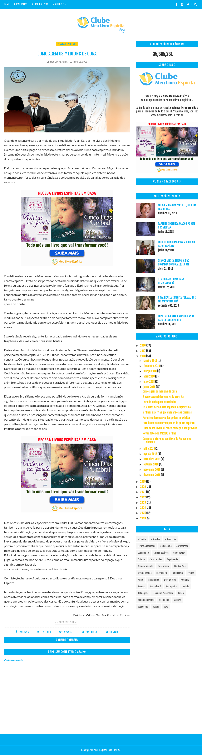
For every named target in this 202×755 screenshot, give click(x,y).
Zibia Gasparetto (146, 599)
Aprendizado (182, 546)
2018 (143, 356)
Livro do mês (170, 579)
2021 (143, 492)
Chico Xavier (179, 552)
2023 (143, 502)
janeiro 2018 (150, 360)
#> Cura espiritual (66, 622)
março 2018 (150, 371)
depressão (143, 606)
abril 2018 (149, 376)
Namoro (141, 586)
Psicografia (171, 586)
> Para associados (146, 546)
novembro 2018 (152, 469)
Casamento (143, 552)
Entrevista (161, 573)
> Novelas (155, 539)
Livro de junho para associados (159, 402)
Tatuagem (143, 593)
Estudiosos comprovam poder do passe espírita (169, 423)
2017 (143, 350)
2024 (143, 507)
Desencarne (163, 566)
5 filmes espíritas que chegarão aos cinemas (167, 412)
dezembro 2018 (152, 474)
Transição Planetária (162, 593)
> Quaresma (166, 546)
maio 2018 (149, 381)
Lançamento (153, 579)
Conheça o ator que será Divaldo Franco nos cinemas (167, 440)
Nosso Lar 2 (155, 586)
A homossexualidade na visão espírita (163, 396)
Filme (140, 579)
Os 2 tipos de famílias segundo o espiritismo (167, 407)
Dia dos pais (180, 566)
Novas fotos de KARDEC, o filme (159, 433)
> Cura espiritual (67, 43)
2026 (143, 518)
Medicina (185, 579)
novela (156, 606)
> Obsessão (170, 539)
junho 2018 (149, 386)
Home (7, 4)
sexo (166, 606)
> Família (142, 539)
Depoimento (172, 559)
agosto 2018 (150, 453)
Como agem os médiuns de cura (160, 391)
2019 (143, 481)
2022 (143, 497)
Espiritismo (177, 573)
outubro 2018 (151, 464)
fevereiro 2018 (151, 365)
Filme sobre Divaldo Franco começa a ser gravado (170, 428)
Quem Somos (21, 4)
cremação (164, 599)
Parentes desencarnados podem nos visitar (166, 417)
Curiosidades (156, 559)
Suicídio (185, 586)
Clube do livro (40, 4)
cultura (177, 599)
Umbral (181, 593)
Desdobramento (145, 566)
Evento (191, 573)
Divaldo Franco (145, 573)
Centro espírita (161, 552)
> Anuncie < (59, 4)
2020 (143, 486)
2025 (143, 513)
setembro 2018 (152, 459)
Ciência (141, 559)
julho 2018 (149, 448)
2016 (143, 345)
